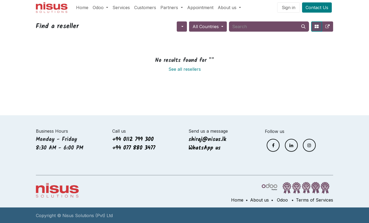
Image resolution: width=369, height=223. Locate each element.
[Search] (303, 26)
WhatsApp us (206, 148)
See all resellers (184, 69)
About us (259, 200)
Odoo (282, 200)
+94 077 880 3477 (133, 148)
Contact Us (317, 7)
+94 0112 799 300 (133, 139)
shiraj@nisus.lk (207, 139)
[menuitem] (82, 7)
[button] (182, 26)
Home (237, 200)
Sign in (288, 7)
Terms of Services (314, 200)
